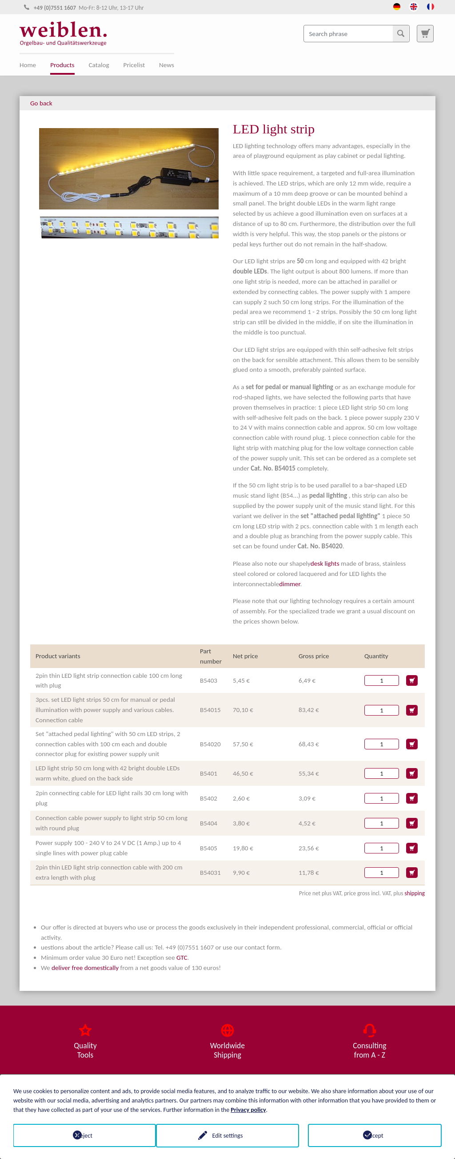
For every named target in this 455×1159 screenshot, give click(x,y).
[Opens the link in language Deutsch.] (397, 6)
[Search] (401, 33)
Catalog (99, 65)
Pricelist (134, 65)
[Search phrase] (356, 33)
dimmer (289, 584)
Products (62, 65)
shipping (414, 893)
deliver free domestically (85, 968)
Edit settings (227, 1135)
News (166, 65)
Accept (374, 1135)
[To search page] (425, 33)
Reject (80, 1135)
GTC (182, 958)
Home (28, 65)
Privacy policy (248, 1109)
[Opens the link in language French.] (430, 6)
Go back (41, 103)
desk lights (325, 563)
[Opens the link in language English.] (414, 6)
